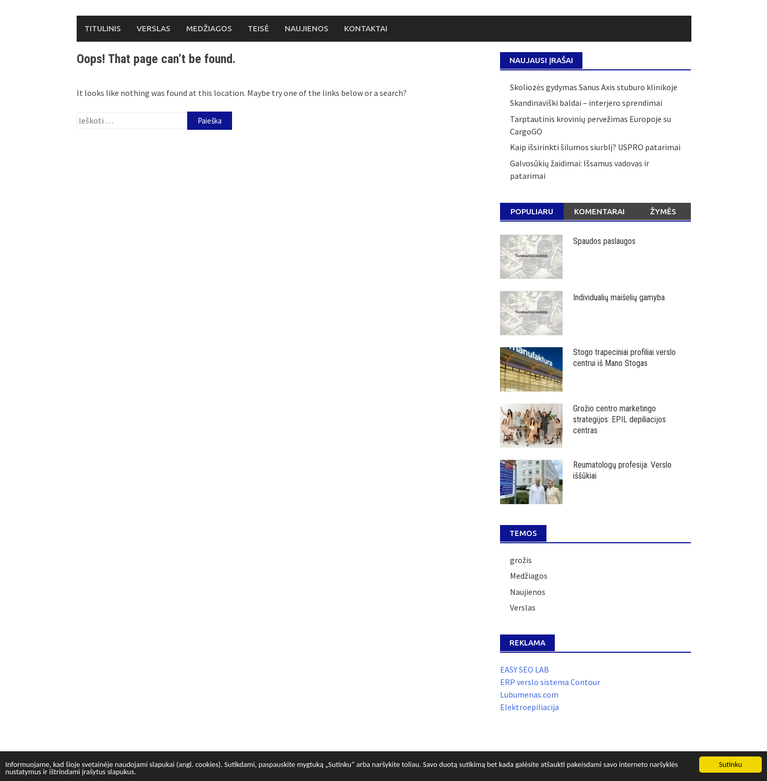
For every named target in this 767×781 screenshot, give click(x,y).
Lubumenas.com (529, 694)
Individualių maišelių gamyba (619, 297)
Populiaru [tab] (531, 211)
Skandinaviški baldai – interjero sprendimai (586, 102)
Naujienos (306, 28)
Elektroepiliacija (529, 707)
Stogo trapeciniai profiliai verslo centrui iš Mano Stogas (624, 357)
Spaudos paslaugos (604, 241)
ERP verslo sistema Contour (550, 682)
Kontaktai (365, 28)
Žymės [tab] (663, 211)
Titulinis (102, 28)
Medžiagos (209, 28)
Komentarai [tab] (599, 211)
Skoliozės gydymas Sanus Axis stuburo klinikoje (593, 87)
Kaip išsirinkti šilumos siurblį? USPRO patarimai (595, 147)
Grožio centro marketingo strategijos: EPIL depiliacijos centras (619, 419)
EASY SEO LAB (524, 669)
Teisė (258, 28)
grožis (521, 560)
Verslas (154, 28)
